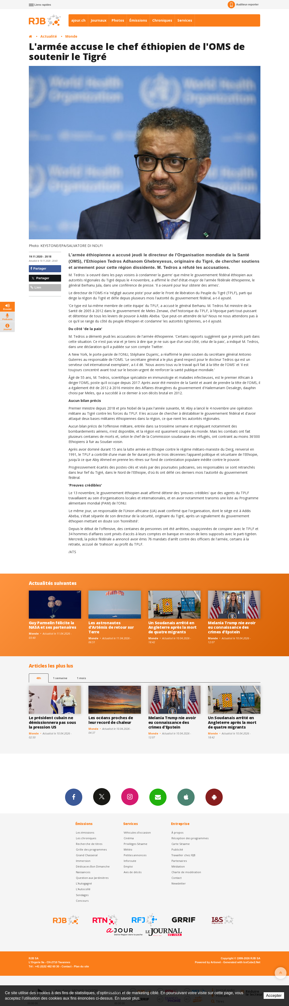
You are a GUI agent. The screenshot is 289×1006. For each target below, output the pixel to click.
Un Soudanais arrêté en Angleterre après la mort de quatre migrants (172, 627)
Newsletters (158, 797)
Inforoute (130, 860)
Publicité (177, 849)
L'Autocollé (83, 889)
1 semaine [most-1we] (60, 678)
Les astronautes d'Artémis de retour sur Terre (111, 627)
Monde (71, 36)
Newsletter (178, 883)
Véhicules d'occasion (137, 832)
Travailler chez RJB (183, 855)
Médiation (178, 866)
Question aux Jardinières (92, 877)
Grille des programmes (91, 849)
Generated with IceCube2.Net (241, 962)
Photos (118, 20)
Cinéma (129, 838)
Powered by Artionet (208, 962)
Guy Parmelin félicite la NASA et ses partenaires (52, 625)
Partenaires (179, 860)
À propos (177, 832)
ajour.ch (78, 20)
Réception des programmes (189, 838)
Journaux (98, 20)
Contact (176, 877)
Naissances (83, 872)
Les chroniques (86, 838)
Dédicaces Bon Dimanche (93, 866)
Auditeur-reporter (243, 4)
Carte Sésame (180, 843)
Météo (128, 849)
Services (184, 20)
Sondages (82, 895)
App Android (214, 797)
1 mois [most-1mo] (81, 678)
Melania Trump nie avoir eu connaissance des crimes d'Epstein (231, 627)
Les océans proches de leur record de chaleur (110, 720)
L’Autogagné (84, 883)
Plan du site (81, 966)
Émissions (138, 20)
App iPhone (186, 797)
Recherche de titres (89, 843)
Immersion (83, 860)
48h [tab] (38, 678)
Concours (82, 900)
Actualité (48, 36)
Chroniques (162, 20)
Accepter (274, 995)
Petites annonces (135, 855)
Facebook (73, 797)
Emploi (128, 866)
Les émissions (85, 832)
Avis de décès (132, 872)
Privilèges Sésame (135, 843)
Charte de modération (186, 872)
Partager (38, 268)
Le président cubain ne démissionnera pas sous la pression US (52, 722)
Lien (35, 287)
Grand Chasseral (87, 855)
